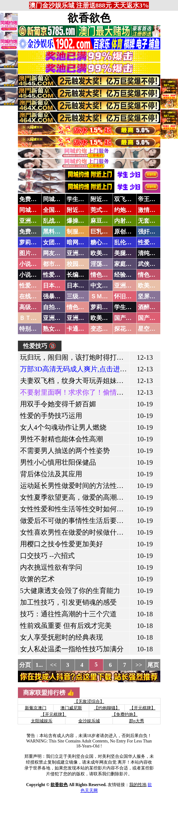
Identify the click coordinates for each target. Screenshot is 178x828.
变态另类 (102, 329)
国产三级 (149, 318)
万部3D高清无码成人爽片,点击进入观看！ (84, 369)
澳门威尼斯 (71, 708)
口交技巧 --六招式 (47, 555)
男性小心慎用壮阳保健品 (58, 462)
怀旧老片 (125, 296)
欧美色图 (102, 253)
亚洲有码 (78, 318)
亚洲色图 (78, 253)
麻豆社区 (102, 221)
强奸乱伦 (149, 231)
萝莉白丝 (102, 307)
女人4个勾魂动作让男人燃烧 (63, 427)
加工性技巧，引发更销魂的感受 (68, 602)
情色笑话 (102, 275)
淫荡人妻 (102, 264)
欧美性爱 (149, 285)
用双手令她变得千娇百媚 (58, 404)
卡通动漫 (78, 329)
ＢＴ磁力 (31, 318)
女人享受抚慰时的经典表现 (61, 637)
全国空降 (54, 210)
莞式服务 (102, 210)
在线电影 (31, 296)
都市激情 (54, 264)
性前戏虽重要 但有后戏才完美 (66, 625)
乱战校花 (54, 221)
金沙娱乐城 (89, 720)
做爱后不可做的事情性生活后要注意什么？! (87, 520)
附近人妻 (102, 199)
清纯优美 (149, 253)
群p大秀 (136, 720)
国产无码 (125, 318)
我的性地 (137, 784)
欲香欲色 (89, 18)
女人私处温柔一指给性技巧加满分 (72, 649)
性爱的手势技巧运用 (51, 416)
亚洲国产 (125, 285)
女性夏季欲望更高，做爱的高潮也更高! (80, 497)
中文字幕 (102, 285)
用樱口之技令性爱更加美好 (61, 544)
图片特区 (31, 253)
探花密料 (125, 329)
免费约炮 (31, 199)
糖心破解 (102, 242)
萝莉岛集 (31, 242)
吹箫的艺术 (37, 579)
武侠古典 (149, 264)
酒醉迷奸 (149, 307)
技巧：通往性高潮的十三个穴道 (68, 614)
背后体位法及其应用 (51, 474)
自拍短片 (54, 307)
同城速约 (31, 210)
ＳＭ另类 (102, 296)
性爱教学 (149, 242)
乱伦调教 (125, 242)
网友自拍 (54, 253)
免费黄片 (31, 231)
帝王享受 (149, 199)
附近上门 (78, 210)
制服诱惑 (78, 231)
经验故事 (125, 275)
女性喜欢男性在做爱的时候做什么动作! (80, 532)
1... (39, 665)
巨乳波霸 (102, 231)
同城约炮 (54, 199)
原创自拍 (125, 231)
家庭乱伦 (125, 264)
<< (53, 665)
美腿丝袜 (125, 253)
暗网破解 (78, 242)
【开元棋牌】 (142, 708)
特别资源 (31, 329)
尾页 (153, 665)
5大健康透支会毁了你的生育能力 (70, 590)
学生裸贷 (125, 307)
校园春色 (78, 264)
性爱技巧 (54, 275)
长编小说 (78, 275)
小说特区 (31, 264)
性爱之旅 (31, 285)
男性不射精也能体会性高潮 (61, 439)
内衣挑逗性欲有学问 (51, 567)
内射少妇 (125, 221)
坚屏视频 (149, 296)
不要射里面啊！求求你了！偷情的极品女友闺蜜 (92, 392)
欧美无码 (102, 318)
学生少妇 (78, 199)
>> (138, 665)
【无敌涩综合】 (89, 701)
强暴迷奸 (54, 296)
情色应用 (149, 275)
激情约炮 (149, 210)
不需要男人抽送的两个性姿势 (65, 451)
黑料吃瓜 (54, 231)
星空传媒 (149, 329)
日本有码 (78, 285)
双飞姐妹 (125, 199)
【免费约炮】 (125, 714)
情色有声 (78, 307)
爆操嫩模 (78, 221)
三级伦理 (78, 296)
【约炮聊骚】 (107, 708)
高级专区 (31, 307)
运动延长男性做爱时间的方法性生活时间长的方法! (97, 485)
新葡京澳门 (35, 708)
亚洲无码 (54, 318)
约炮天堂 (125, 210)
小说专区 (31, 275)
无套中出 (149, 221)
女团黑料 (54, 242)
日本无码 (54, 285)
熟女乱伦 (54, 329)
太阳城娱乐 (41, 720)
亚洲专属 (31, 221)
